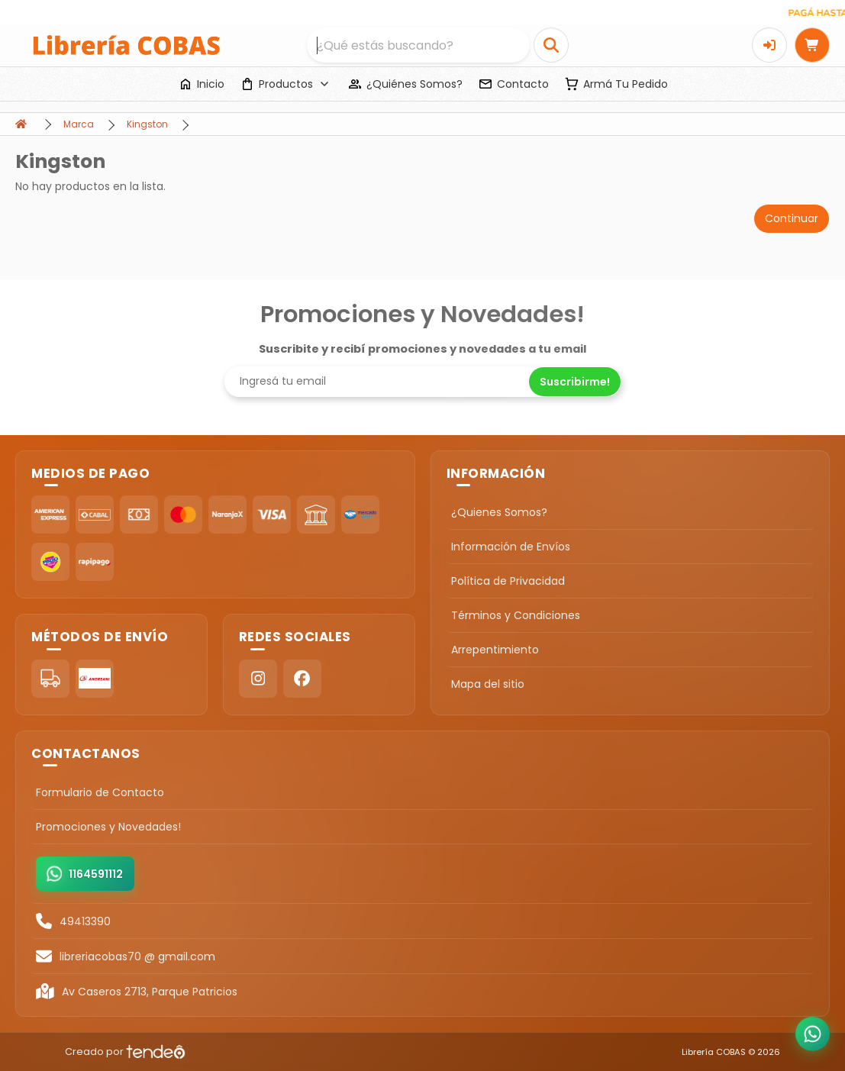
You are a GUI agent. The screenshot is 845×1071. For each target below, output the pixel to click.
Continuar (791, 218)
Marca (78, 124)
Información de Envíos (510, 546)
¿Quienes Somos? (499, 512)
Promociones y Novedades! (108, 826)
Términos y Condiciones (515, 615)
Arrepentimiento (495, 649)
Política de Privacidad (508, 581)
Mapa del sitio (487, 684)
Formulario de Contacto (100, 792)
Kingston (147, 124)
